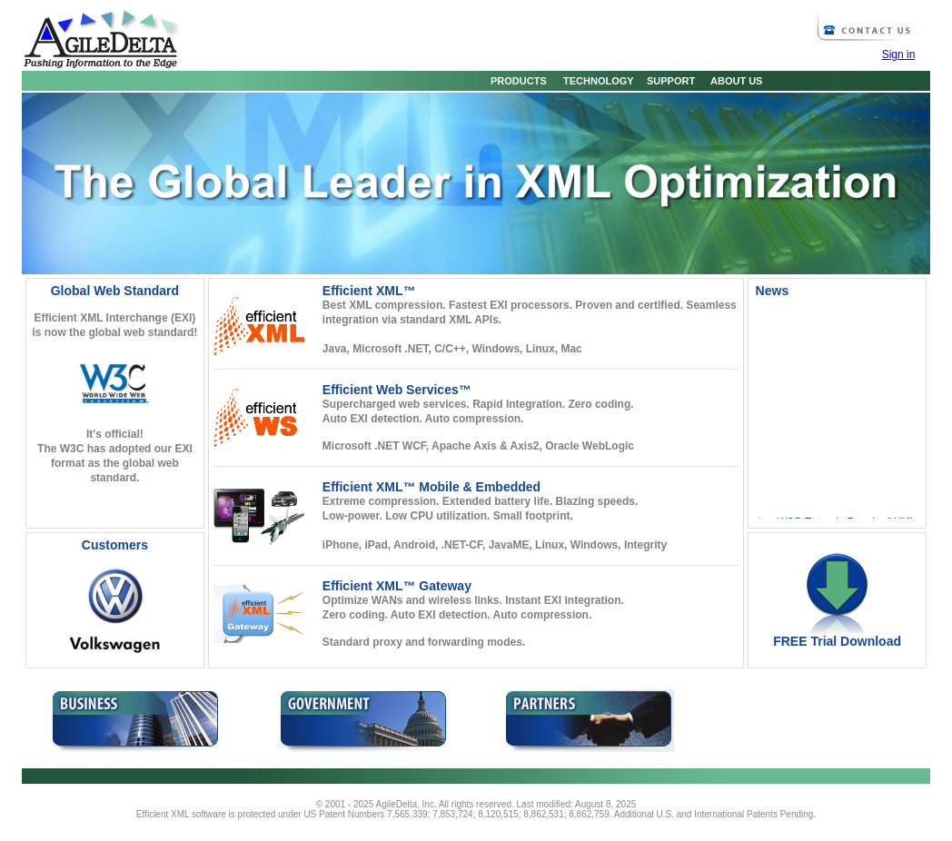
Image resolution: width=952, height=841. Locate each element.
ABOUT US (731, 80)
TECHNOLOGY (594, 80)
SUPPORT (665, 80)
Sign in (899, 54)
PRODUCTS (514, 80)
